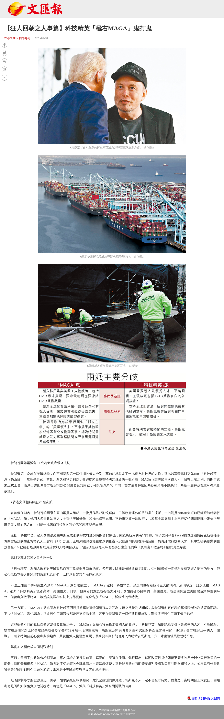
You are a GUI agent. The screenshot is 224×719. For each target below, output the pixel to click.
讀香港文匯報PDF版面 (206, 698)
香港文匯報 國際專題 (17, 38)
